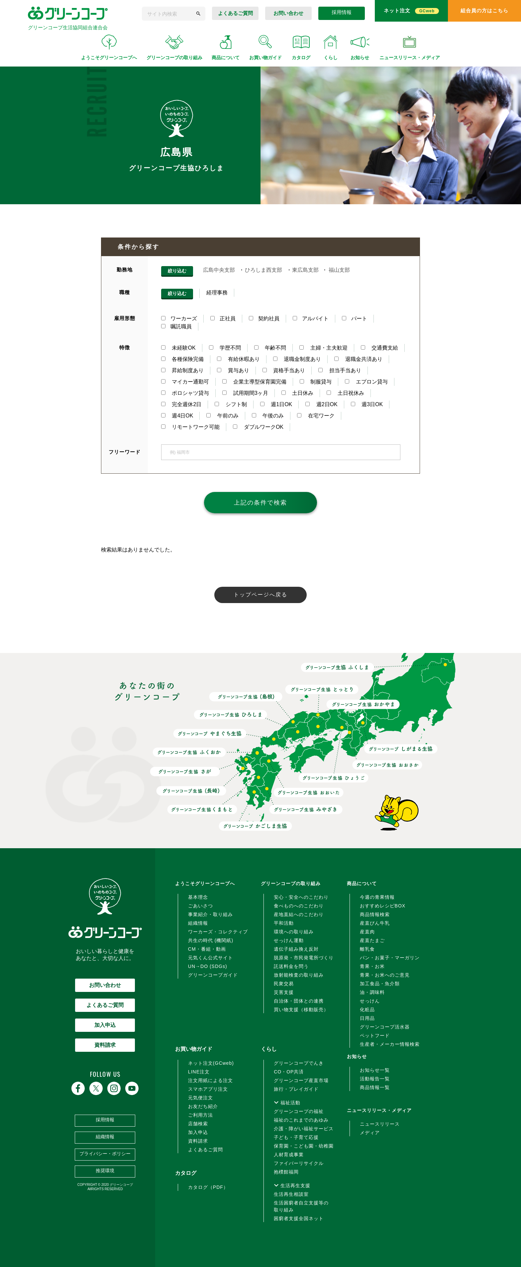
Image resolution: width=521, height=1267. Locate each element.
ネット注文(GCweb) (211, 1063)
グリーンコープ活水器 (385, 1026)
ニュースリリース (380, 1124)
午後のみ (268, 415)
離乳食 (367, 949)
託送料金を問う (291, 966)
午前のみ (222, 415)
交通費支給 (379, 348)
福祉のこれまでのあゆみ (301, 1120)
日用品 (367, 1018)
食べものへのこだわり (299, 905)
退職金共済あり (358, 359)
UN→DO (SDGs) (207, 966)
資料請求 (105, 1045)
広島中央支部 (219, 270)
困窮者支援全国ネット (299, 1218)
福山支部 (339, 270)
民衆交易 (284, 983)
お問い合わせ (105, 985)
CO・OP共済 (289, 1071)
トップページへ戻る (260, 594)
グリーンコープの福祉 (299, 1111)
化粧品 (367, 1009)
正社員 (223, 318)
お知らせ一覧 (375, 1070)
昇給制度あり (182, 370)
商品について (362, 883)
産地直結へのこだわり (299, 914)
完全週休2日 (181, 404)
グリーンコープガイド (213, 975)
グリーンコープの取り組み (291, 883)
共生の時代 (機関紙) (210, 940)
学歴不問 (225, 348)
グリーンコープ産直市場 (301, 1080)
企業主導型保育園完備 (254, 382)
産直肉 (367, 931)
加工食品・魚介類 (380, 983)
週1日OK (276, 404)
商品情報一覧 (375, 1087)
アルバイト (311, 318)
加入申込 (105, 1025)
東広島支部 (305, 270)
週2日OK (321, 404)
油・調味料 (372, 992)
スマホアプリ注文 (208, 1089)
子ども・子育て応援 (296, 1137)
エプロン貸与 (366, 382)
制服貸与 (316, 382)
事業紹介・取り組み (210, 914)
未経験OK (178, 348)
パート (354, 318)
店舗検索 (198, 1123)
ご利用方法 (200, 1115)
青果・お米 (372, 966)
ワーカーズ (179, 318)
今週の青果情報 (377, 897)
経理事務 (217, 292)
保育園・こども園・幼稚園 (304, 1146)
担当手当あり (339, 370)
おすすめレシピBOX (383, 905)
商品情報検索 (375, 914)
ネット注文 (411, 11)
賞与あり (233, 370)
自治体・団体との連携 (299, 1001)
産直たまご (372, 940)
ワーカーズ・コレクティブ (218, 931)
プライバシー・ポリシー (105, 1153)
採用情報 (342, 12)
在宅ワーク (315, 415)
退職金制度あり (297, 359)
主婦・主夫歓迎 (323, 348)
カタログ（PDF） (208, 1187)
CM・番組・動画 (207, 949)
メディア (370, 1132)
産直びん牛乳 (375, 923)
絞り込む (177, 270)
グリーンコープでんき (299, 1063)
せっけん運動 (289, 940)
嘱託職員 (176, 326)
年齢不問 (270, 348)
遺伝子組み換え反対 (296, 949)
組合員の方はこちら (484, 10)
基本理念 (198, 897)
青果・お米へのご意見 (385, 975)
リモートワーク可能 (190, 427)
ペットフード (375, 1035)
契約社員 (264, 318)
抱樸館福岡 (286, 1172)
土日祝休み (345, 393)
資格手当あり (283, 370)
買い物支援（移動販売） (301, 1009)
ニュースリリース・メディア (379, 1110)
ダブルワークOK (258, 427)
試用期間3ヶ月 (245, 393)
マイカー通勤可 (185, 382)
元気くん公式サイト (210, 957)
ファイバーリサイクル (299, 1163)
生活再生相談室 (291, 1194)
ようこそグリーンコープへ (205, 883)
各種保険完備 (182, 359)
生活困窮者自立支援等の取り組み (301, 1206)
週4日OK (177, 415)
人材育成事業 (289, 1154)
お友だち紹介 (203, 1106)
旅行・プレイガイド (296, 1089)
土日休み (297, 393)
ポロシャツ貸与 (185, 393)
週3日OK (367, 404)
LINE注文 (199, 1071)
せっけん (370, 1001)
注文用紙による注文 (210, 1080)
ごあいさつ (200, 905)
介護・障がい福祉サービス (304, 1128)
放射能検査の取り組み (299, 975)
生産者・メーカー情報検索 (390, 1044)
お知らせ (357, 1056)
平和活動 (284, 923)
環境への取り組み (294, 931)
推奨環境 (105, 1170)
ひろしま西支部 (263, 270)
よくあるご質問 (235, 13)
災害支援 (284, 992)
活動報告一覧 (375, 1078)
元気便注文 (200, 1097)
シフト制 (231, 404)
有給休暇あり (238, 359)
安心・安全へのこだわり (301, 897)
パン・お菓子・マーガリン (390, 957)
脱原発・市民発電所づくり (304, 957)
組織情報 (105, 1136)
